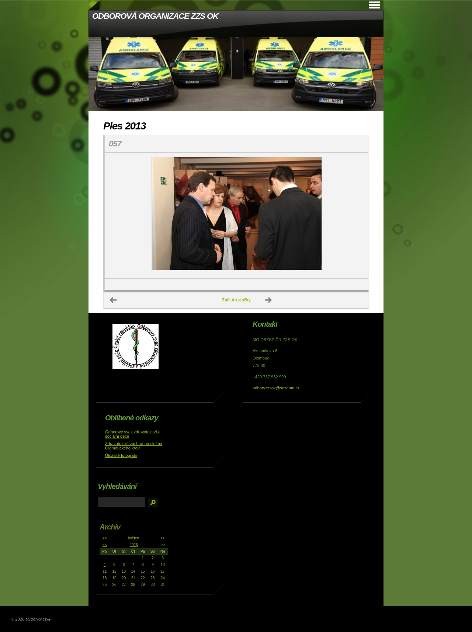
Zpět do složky (236, 300)
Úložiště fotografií (121, 455)
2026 (133, 545)
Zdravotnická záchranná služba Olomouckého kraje (133, 445)
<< (105, 538)
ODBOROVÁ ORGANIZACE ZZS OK (155, 16)
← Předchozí (113, 300)
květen (133, 538)
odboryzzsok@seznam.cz (276, 388)
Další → (268, 300)
